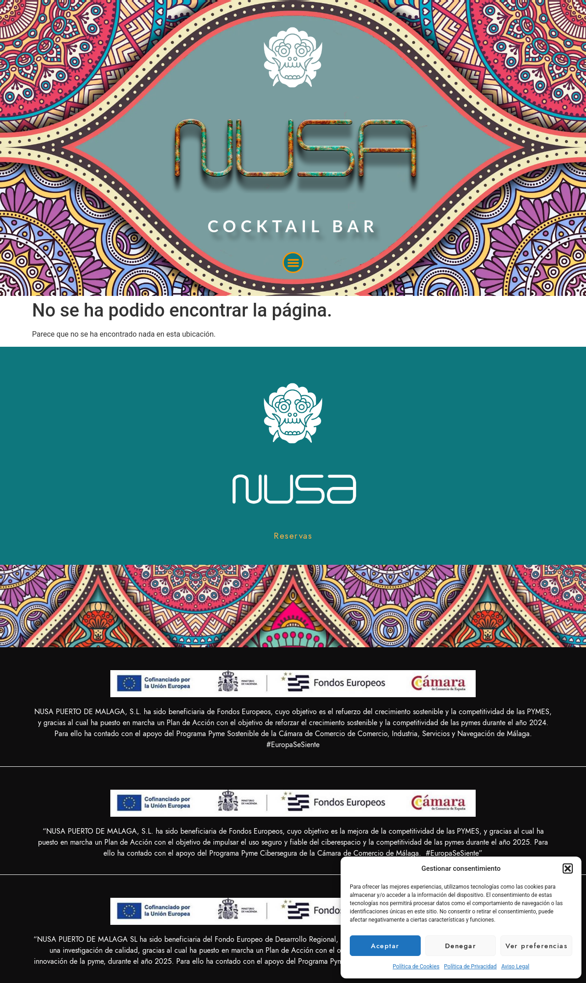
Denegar (461, 946)
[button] (567, 868)
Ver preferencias (536, 946)
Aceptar (385, 946)
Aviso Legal (515, 966)
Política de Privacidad (470, 966)
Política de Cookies (416, 966)
